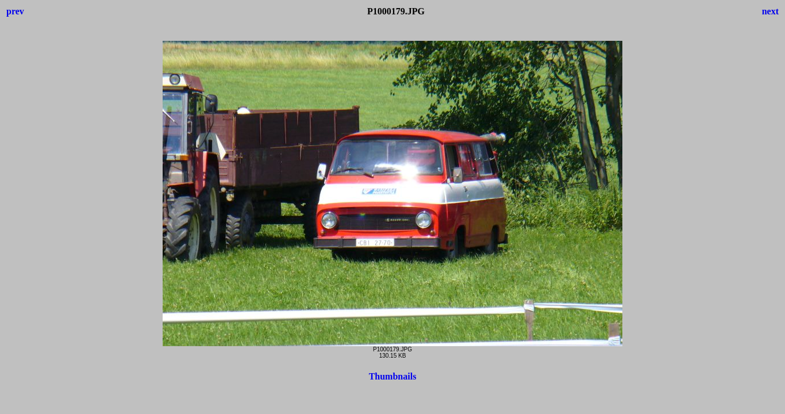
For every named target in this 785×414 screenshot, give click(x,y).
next (770, 11)
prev (15, 11)
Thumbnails (393, 376)
